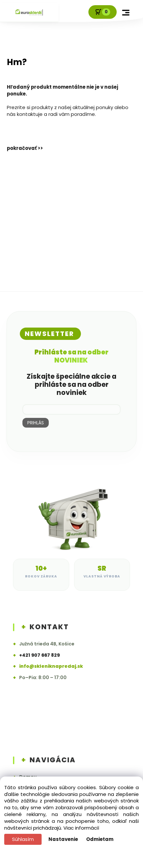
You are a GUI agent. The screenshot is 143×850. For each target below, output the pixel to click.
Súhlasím (23, 839)
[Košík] (102, 12)
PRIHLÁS (35, 422)
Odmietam (99, 839)
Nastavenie (63, 839)
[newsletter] (71, 409)
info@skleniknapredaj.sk (51, 666)
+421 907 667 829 (39, 655)
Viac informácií (81, 827)
